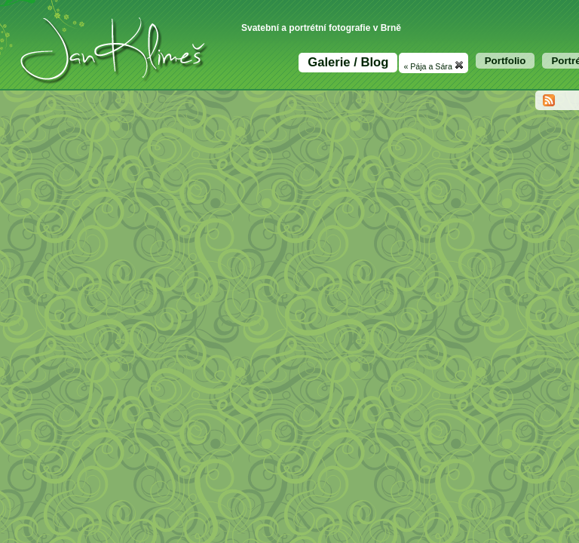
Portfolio (505, 60)
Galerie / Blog (348, 62)
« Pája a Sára (433, 65)
